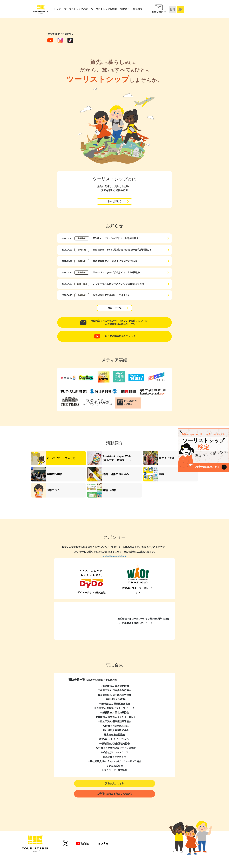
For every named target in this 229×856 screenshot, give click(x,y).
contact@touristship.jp (114, 556)
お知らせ (82, 238)
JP (180, 9)
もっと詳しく (114, 201)
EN (172, 9)
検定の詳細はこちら (207, 466)
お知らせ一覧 (114, 308)
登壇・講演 (82, 284)
